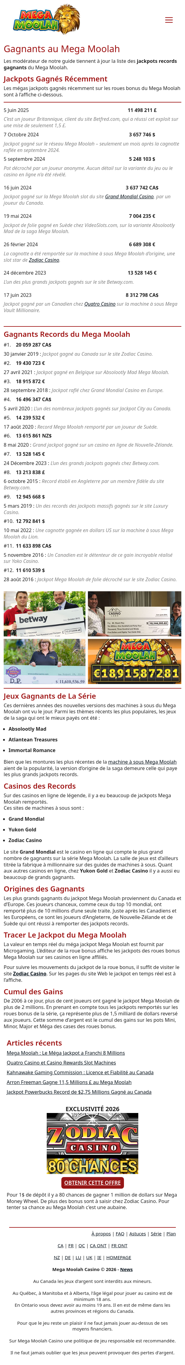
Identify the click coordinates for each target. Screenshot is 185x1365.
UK (89, 1257)
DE (68, 1257)
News (126, 1269)
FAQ (120, 1233)
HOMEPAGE (118, 1257)
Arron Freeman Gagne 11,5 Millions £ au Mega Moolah (69, 1082)
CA (60, 1245)
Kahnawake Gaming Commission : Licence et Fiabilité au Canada (80, 1072)
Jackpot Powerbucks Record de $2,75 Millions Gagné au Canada (79, 1092)
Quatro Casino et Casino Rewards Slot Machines (61, 1062)
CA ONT (98, 1245)
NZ (57, 1257)
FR (71, 1245)
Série (156, 1233)
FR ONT (119, 1245)
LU (79, 1257)
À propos (101, 1233)
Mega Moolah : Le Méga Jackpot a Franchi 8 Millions (66, 1053)
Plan (171, 1233)
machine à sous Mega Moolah (142, 761)
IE (99, 1257)
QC (81, 1245)
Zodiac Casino (44, 260)
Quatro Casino (99, 304)
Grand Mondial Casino (129, 196)
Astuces (137, 1233)
